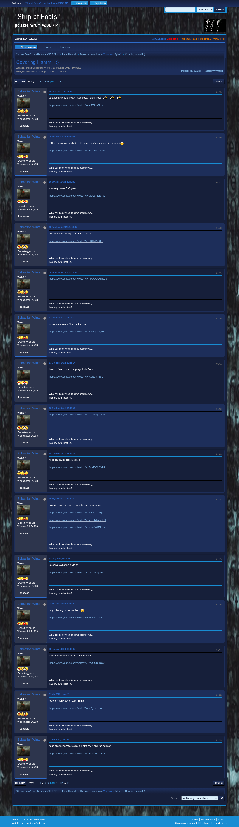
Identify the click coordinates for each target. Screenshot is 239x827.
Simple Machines (37, 819)
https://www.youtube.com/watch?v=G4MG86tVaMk (77, 467)
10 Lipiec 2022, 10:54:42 (60, 91)
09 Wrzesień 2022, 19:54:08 (62, 136)
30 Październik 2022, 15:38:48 (63, 272)
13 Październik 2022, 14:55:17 (63, 227)
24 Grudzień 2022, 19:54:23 (62, 453)
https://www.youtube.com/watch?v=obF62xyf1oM (76, 105)
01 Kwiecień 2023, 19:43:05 (62, 604)
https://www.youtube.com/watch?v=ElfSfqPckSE (76, 241)
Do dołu (20, 81)
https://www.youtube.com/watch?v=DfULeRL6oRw (77, 195)
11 (57, 81)
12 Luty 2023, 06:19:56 (59, 558)
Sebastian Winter (29, 91)
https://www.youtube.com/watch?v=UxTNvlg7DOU (77, 414)
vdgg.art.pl (173, 39)
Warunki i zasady (208, 819)
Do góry (20, 783)
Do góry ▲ (222, 819)
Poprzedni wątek (191, 70)
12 (61, 81)
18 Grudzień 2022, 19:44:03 (62, 408)
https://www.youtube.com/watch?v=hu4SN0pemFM (77, 520)
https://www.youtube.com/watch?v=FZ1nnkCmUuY (77, 150)
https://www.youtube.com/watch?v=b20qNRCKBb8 (77, 753)
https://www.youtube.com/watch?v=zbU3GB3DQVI (77, 662)
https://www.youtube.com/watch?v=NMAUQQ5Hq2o (78, 278)
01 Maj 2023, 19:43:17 (59, 694)
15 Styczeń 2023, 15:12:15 (61, 498)
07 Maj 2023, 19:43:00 (59, 739)
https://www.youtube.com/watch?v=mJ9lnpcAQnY (76, 331)
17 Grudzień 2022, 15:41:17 (62, 363)
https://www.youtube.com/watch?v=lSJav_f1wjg (75, 512)
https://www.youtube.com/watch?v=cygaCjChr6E (76, 376)
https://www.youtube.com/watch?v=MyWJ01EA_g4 (77, 527)
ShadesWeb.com (37, 823)
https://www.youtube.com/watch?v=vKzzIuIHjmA (76, 572)
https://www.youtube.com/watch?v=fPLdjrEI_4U (75, 617)
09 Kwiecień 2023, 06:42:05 (62, 649)
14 (67, 81)
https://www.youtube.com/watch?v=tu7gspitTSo (75, 708)
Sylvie (117, 54)
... (43, 81)
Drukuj (219, 81)
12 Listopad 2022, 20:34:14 (62, 317)
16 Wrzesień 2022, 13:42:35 (62, 182)
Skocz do (175, 798)
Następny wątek (213, 70)
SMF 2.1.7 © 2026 (20, 819)
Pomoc (195, 819)
